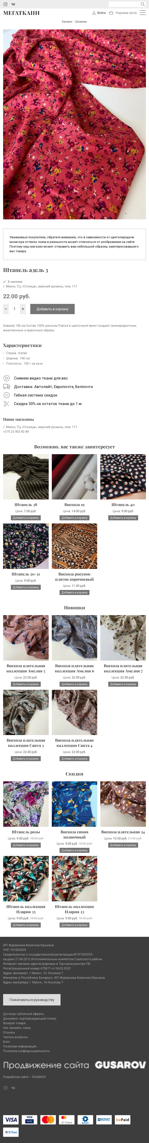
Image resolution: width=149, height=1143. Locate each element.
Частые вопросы (15, 1037)
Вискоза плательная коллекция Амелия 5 (25, 668)
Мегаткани (21, 12)
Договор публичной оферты (23, 1014)
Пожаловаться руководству (31, 1000)
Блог (6, 1042)
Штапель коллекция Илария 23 (74, 909)
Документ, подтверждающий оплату (29, 1018)
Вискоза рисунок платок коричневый (74, 576)
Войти (101, 13)
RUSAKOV (39, 1077)
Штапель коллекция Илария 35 (25, 909)
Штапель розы (26, 831)
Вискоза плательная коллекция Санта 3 (26, 742)
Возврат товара (14, 1023)
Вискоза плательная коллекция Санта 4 (74, 742)
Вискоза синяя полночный (74, 834)
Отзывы (9, 1032)
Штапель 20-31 (26, 573)
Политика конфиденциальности (26, 1051)
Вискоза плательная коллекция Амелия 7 (123, 668)
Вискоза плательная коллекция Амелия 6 (74, 668)
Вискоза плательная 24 (123, 831)
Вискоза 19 (74, 504)
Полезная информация (19, 1046)
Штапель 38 (26, 504)
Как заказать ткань (17, 1028)
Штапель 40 (123, 504)
